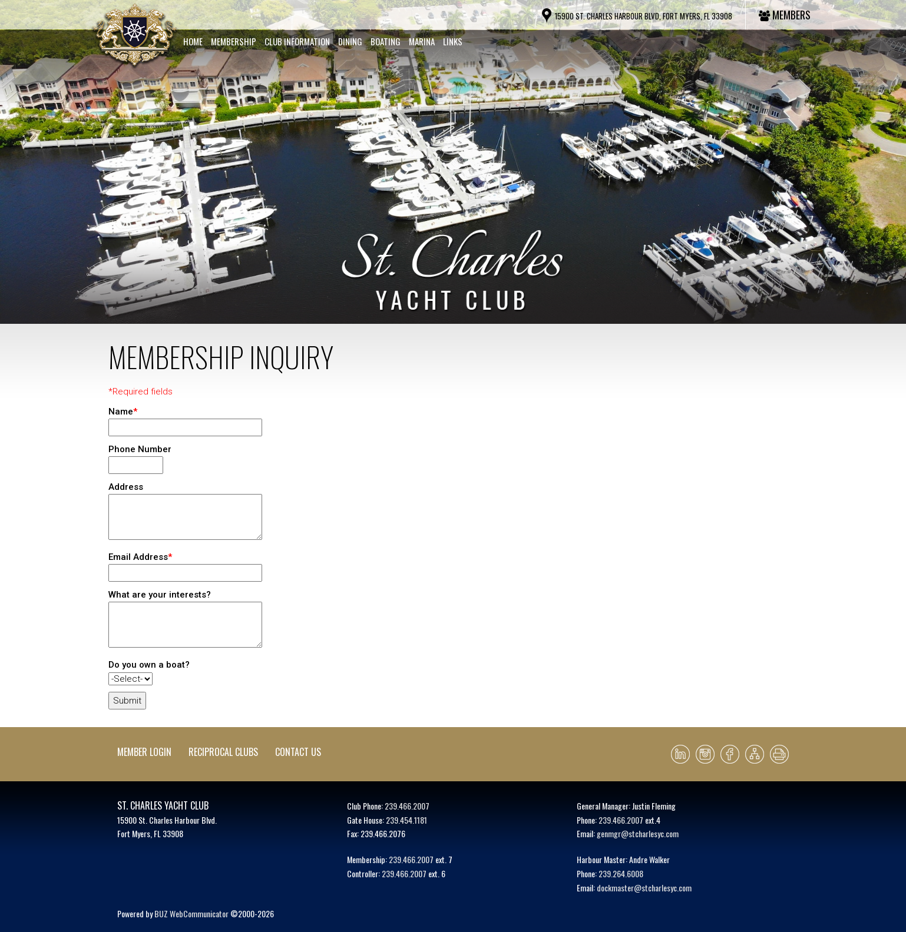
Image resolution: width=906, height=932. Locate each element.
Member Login (144, 752)
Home (193, 41)
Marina (422, 41)
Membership (233, 41)
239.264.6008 (621, 873)
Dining (350, 41)
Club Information (297, 41)
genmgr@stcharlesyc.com (638, 833)
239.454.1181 (406, 820)
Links (452, 41)
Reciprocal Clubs (223, 752)
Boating (386, 41)
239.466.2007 (407, 806)
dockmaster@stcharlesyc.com (644, 887)
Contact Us (298, 752)
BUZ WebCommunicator (191, 913)
